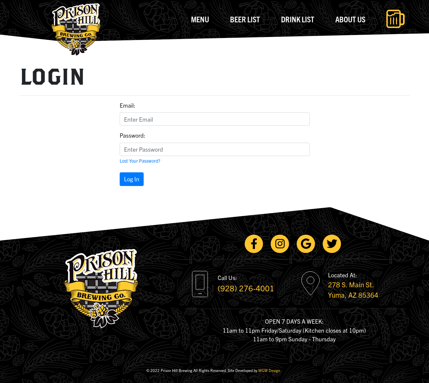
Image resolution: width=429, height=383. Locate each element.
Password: (132, 135)
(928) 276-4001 (246, 288)
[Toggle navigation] (395, 19)
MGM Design (269, 370)
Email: (127, 105)
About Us (350, 19)
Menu (200, 19)
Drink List (297, 19)
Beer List (245, 19)
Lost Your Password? (140, 161)
